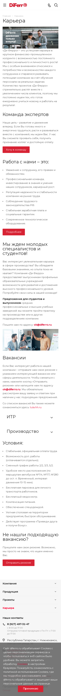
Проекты (8, 599)
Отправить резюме (18, 562)
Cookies (22, 664)
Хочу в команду (16, 149)
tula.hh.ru (35, 407)
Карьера (8, 608)
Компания (10, 583)
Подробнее (13, 231)
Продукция (10, 591)
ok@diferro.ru (43, 324)
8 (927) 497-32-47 (18, 624)
